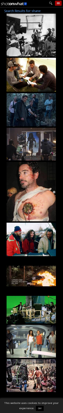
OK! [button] (40, 408)
